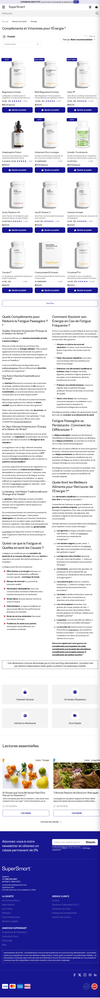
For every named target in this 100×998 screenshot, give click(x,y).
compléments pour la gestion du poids (69, 646)
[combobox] (21, 44)
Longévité (95, 760)
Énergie (45, 760)
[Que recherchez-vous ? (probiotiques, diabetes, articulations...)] (50, 13)
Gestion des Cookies (61, 917)
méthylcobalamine (10, 368)
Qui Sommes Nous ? (11, 900)
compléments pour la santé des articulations (71, 649)
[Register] (90, 842)
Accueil (5, 21)
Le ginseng (7, 531)
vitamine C (83, 533)
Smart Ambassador (11, 917)
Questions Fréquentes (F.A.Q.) (65, 904)
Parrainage (7, 940)
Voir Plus (50, 303)
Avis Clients (7, 909)
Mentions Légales (10, 921)
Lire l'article (26, 813)
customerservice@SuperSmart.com (14, 885)
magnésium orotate (19, 484)
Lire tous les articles (51, 822)
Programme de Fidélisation (14, 932)
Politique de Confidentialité (64, 913)
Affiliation (6, 913)
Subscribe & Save (10, 936)
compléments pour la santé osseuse (68, 652)
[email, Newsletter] (75, 842)
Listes (38, 760)
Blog (4, 945)
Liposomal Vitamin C (23, 421)
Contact (55, 900)
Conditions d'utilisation (75, 848)
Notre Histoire (8, 904)
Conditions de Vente (61, 909)
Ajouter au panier (17, 110)
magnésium (73, 629)
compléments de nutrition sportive (67, 654)
